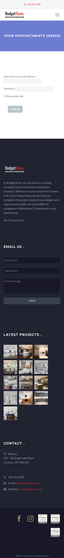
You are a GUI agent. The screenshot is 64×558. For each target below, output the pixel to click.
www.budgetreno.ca (30, 489)
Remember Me (13, 96)
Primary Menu (57, 14)
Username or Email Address (19, 76)
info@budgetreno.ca (28, 483)
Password (9, 88)
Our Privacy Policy (14, 220)
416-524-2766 (33, 4)
